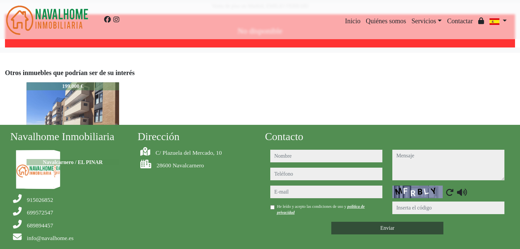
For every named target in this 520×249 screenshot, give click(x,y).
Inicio (352, 21)
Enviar (387, 228)
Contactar (460, 21)
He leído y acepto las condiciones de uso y (321, 209)
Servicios (424, 21)
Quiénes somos (386, 21)
